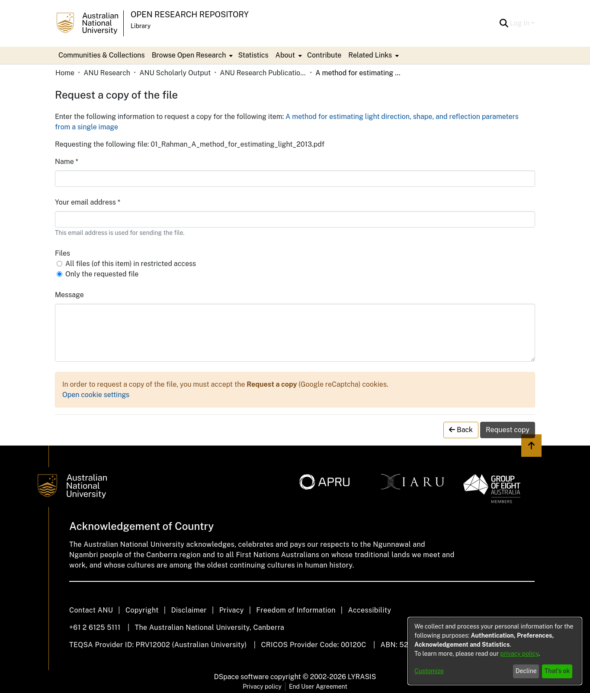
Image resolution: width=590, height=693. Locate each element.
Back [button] (461, 430)
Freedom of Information (295, 610)
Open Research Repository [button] (190, 14)
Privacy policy (262, 686)
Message (69, 295)
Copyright (142, 610)
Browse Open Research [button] (189, 55)
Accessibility (369, 610)
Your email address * (87, 202)
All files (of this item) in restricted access (130, 264)
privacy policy (519, 653)
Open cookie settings (95, 395)
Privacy (231, 610)
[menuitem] (191, 55)
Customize (429, 670)
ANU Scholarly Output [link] (175, 73)
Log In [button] (520, 23)
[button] (504, 23)
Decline (526, 670)
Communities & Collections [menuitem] (101, 55)
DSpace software (241, 677)
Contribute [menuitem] (324, 55)
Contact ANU (91, 610)
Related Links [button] (370, 55)
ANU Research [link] (106, 73)
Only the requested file (101, 274)
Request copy (507, 430)
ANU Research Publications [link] (263, 73)
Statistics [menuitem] (253, 55)
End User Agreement (318, 686)
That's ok (557, 670)
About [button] (285, 55)
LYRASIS (362, 677)
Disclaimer (189, 610)
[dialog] (494, 651)
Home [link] (64, 73)
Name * (66, 161)
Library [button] (141, 25)
